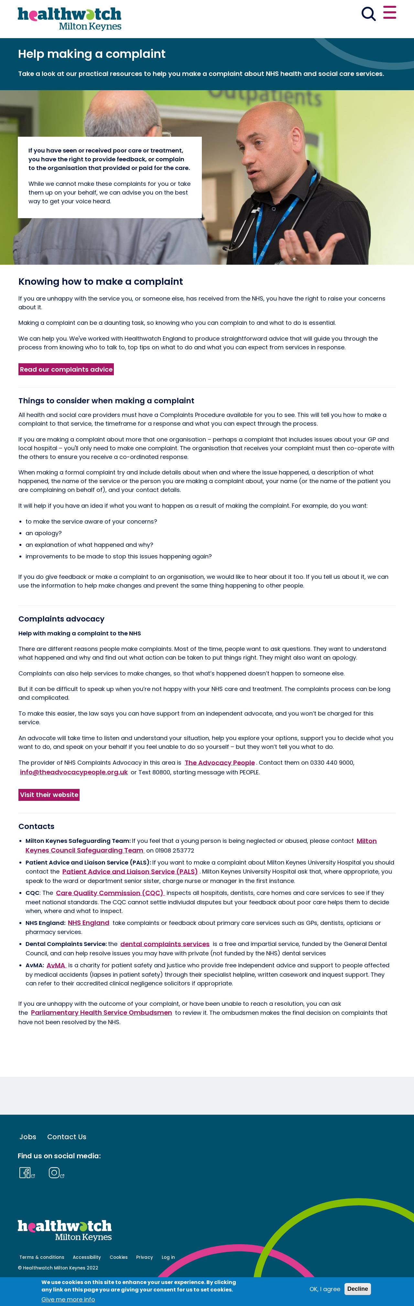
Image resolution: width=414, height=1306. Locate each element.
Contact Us (66, 1159)
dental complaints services (165, 966)
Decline (357, 1289)
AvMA (57, 987)
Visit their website (49, 817)
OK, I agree (325, 1289)
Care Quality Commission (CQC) (110, 915)
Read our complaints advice (66, 391)
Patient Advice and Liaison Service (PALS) (130, 893)
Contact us (364, 13)
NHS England (88, 945)
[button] (301, 14)
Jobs (27, 1159)
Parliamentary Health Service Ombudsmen (101, 1035)
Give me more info (68, 1299)
